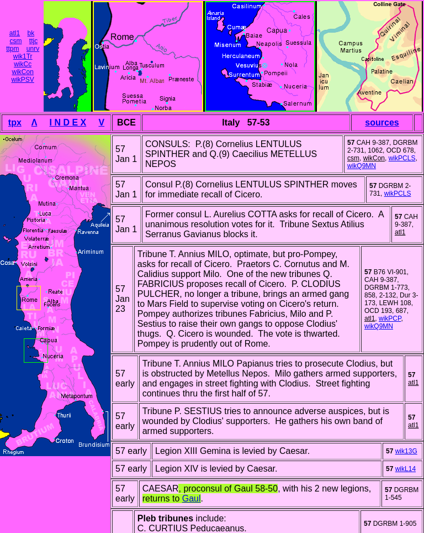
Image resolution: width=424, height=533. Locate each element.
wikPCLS (402, 158)
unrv (32, 49)
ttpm (12, 49)
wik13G (406, 451)
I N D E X (68, 122)
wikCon (22, 72)
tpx (15, 122)
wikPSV (22, 79)
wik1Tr (23, 56)
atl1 (14, 33)
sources (382, 122)
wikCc (22, 64)
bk (31, 33)
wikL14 (405, 469)
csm (15, 41)
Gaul (191, 498)
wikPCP (390, 318)
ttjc (33, 41)
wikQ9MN (361, 166)
